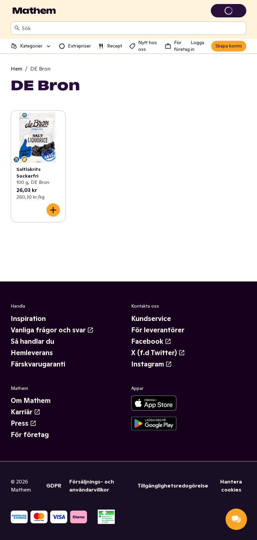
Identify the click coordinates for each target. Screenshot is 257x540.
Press (23, 423)
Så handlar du (32, 341)
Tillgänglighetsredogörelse (173, 485)
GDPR (53, 485)
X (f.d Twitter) (158, 352)
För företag (30, 434)
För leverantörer (157, 330)
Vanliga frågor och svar (52, 330)
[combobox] (132, 28)
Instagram (151, 364)
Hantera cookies (231, 485)
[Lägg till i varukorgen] (53, 210)
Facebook (151, 341)
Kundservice (151, 318)
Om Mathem (31, 400)
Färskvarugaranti (38, 364)
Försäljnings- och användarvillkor (91, 485)
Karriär (25, 412)
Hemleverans (32, 352)
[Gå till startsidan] (34, 10)
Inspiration (28, 318)
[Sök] (17, 28)
